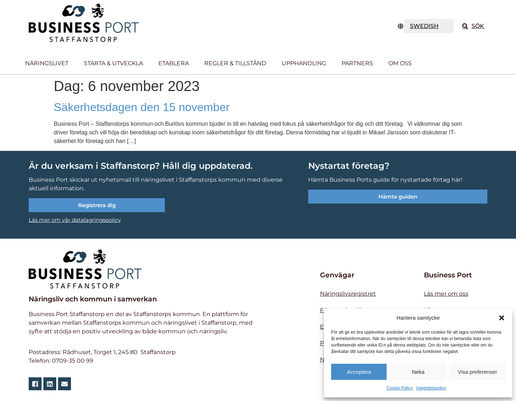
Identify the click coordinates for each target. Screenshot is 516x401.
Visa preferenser (477, 372)
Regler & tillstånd (235, 63)
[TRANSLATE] (429, 26)
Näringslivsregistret (348, 293)
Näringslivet (46, 63)
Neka (418, 372)
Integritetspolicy (431, 388)
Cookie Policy (400, 388)
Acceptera (359, 372)
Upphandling (304, 63)
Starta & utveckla (113, 63)
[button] (501, 317)
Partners (357, 63)
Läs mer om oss (446, 293)
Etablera (173, 63)
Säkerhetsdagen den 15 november (142, 107)
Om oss (400, 63)
